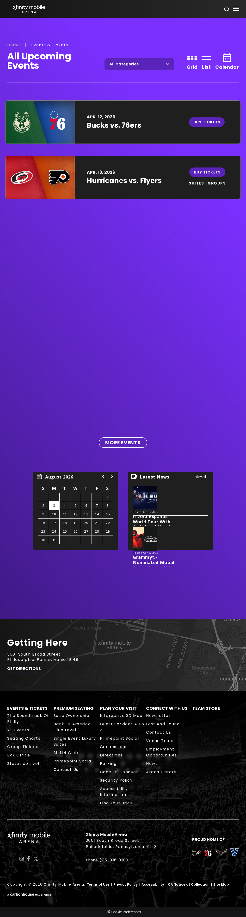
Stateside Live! (23, 763)
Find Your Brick (116, 803)
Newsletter (158, 715)
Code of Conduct (119, 772)
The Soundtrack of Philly (28, 718)
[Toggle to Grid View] (192, 60)
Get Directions (24, 670)
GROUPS (218, 183)
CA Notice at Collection (188, 884)
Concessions (114, 747)
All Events (18, 730)
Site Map (221, 884)
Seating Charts (23, 738)
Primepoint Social (73, 761)
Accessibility (152, 884)
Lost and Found (163, 724)
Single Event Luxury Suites (75, 741)
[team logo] (196, 854)
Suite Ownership (72, 715)
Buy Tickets (208, 122)
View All (200, 477)
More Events (123, 442)
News (152, 763)
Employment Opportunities (161, 752)
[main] (123, 318)
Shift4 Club (66, 753)
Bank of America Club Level (72, 727)
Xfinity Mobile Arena (28, 9)
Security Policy (116, 780)
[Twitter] (35, 858)
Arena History (161, 772)
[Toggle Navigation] (236, 9)
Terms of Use (98, 884)
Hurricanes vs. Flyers (124, 180)
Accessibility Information (114, 791)
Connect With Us (166, 708)
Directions (111, 755)
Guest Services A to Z (122, 727)
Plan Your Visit (118, 708)
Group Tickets (23, 747)
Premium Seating (74, 708)
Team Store (206, 708)
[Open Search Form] (226, 9)
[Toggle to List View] (206, 60)
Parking (108, 763)
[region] (75, 511)
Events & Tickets (27, 708)
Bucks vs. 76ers (114, 125)
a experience (29, 894)
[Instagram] (21, 858)
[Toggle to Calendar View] (227, 60)
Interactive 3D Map (121, 715)
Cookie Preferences (126, 912)
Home (13, 45)
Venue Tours (160, 741)
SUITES (197, 183)
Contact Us (66, 769)
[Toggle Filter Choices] (139, 64)
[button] (103, 476)
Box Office (18, 755)
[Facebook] (28, 858)
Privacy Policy (125, 884)
